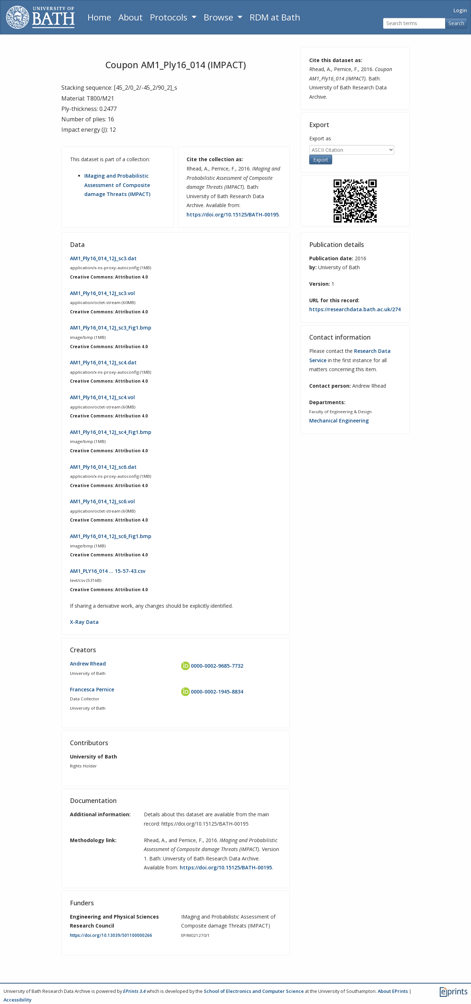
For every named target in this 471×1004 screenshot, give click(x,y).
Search (456, 23)
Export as (320, 138)
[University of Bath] (40, 17)
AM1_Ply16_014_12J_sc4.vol (102, 397)
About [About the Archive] (130, 17)
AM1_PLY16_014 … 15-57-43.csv (107, 571)
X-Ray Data (84, 621)
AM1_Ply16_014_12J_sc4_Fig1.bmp (110, 432)
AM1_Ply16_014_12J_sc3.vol (102, 293)
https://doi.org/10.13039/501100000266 (111, 935)
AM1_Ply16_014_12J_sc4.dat (103, 362)
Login (460, 10)
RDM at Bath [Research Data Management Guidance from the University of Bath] (275, 17)
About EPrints (393, 991)
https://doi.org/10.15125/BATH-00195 (233, 214)
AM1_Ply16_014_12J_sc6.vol (102, 501)
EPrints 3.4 (134, 991)
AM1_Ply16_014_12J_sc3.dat (103, 258)
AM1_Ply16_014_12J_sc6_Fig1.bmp (110, 536)
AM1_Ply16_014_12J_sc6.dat (103, 466)
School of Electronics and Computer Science (254, 991)
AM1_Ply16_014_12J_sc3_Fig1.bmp (110, 327)
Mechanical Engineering (339, 420)
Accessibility (18, 999)
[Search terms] (414, 23)
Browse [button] (219, 17)
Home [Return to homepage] (99, 17)
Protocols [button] (169, 17)
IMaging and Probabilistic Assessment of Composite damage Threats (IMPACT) (117, 184)
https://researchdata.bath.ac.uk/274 (355, 309)
